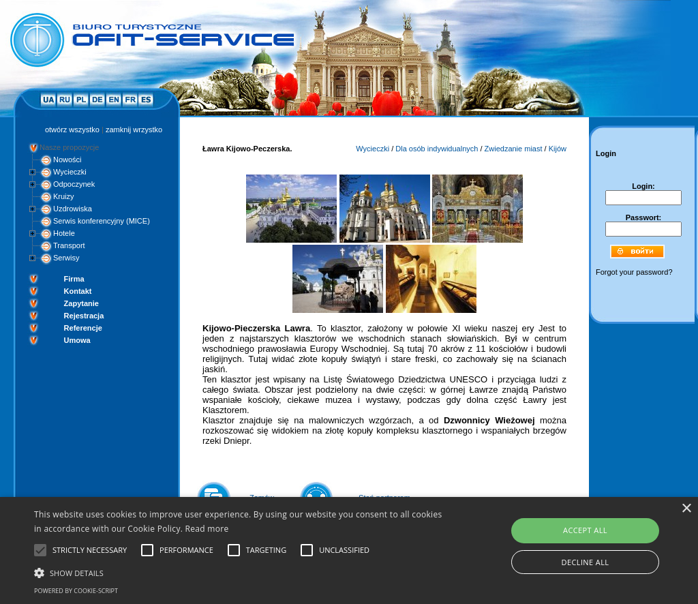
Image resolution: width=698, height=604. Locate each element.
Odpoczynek (74, 184)
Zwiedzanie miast (514, 149)
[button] (239, 572)
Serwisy (66, 258)
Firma (74, 279)
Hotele (64, 233)
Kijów (557, 149)
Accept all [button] (585, 530)
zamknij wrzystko (134, 129)
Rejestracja (84, 316)
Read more (207, 528)
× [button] (686, 509)
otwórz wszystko (72, 129)
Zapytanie (81, 303)
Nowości (67, 159)
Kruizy (63, 196)
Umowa (77, 340)
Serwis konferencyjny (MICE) (101, 221)
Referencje (83, 328)
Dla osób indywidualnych (436, 149)
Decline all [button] (585, 562)
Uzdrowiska (72, 209)
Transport (69, 245)
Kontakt (78, 291)
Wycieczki (70, 172)
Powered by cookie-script (76, 590)
